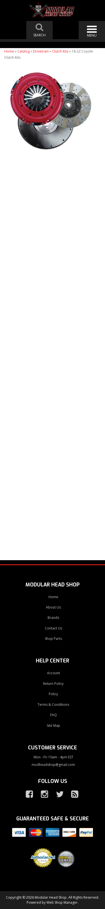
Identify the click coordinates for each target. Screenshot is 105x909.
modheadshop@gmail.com (53, 764)
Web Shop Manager (62, 902)
